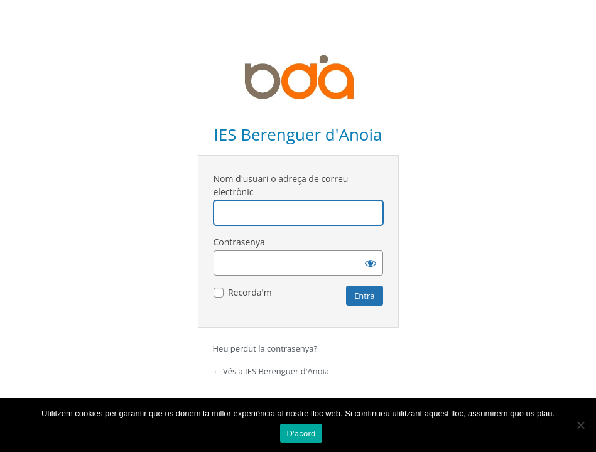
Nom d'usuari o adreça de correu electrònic (281, 185)
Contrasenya (239, 242)
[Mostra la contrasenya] (370, 263)
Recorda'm (250, 292)
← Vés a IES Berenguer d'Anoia (271, 371)
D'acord (300, 433)
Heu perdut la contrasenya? (265, 348)
